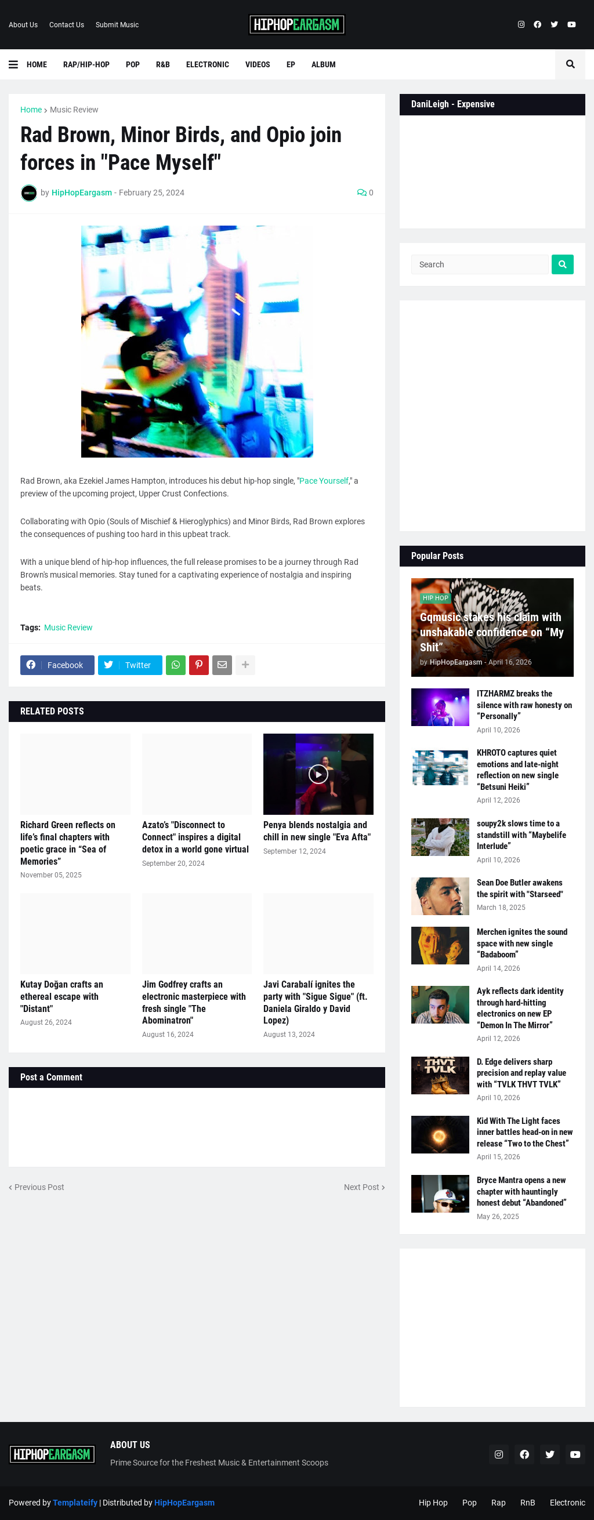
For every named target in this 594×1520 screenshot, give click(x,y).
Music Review (74, 110)
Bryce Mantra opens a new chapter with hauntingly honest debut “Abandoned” (522, 1191)
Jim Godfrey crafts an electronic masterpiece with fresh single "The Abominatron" (194, 1002)
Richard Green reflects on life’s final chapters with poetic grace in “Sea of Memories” (67, 842)
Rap (498, 1502)
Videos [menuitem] (257, 64)
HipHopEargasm (184, 1502)
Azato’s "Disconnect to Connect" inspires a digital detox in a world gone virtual (195, 837)
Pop (469, 1502)
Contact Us (66, 25)
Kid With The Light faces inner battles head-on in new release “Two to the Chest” (525, 1132)
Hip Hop (433, 1502)
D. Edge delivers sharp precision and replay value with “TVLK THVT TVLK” (521, 1073)
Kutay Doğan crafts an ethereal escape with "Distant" (61, 996)
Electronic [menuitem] (207, 64)
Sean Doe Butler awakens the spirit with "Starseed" (520, 888)
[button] (18, 64)
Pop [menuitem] (133, 64)
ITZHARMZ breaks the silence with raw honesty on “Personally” (524, 704)
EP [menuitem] (291, 64)
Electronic (567, 1502)
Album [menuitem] (324, 64)
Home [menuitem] (37, 64)
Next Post (361, 1187)
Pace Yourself (324, 480)
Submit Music (117, 25)
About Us (23, 25)
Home (31, 110)
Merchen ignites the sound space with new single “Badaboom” (522, 943)
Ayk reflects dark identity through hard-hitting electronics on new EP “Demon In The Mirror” (520, 1008)
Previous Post (39, 1187)
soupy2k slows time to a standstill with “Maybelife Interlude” (521, 834)
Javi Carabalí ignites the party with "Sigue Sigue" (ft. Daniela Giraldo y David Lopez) (315, 1002)
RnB (527, 1502)
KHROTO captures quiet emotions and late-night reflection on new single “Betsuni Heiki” (518, 770)
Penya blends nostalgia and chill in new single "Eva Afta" (317, 831)
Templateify (75, 1502)
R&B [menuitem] (163, 64)
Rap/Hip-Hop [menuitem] (86, 64)
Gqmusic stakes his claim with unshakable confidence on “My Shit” (492, 632)
